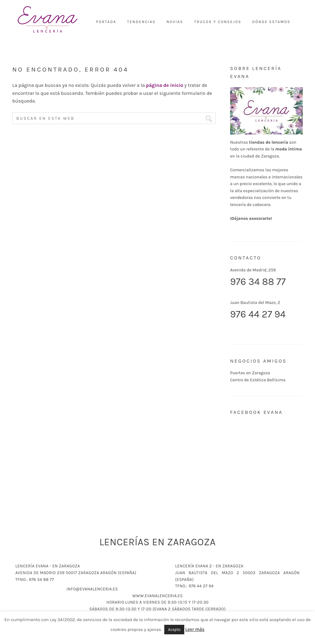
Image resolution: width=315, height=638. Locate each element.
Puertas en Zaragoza (250, 372)
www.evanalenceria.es (157, 595)
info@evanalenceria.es (92, 589)
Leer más (195, 629)
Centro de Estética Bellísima (257, 380)
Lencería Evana (47, 20)
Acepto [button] (174, 629)
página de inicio (164, 85)
